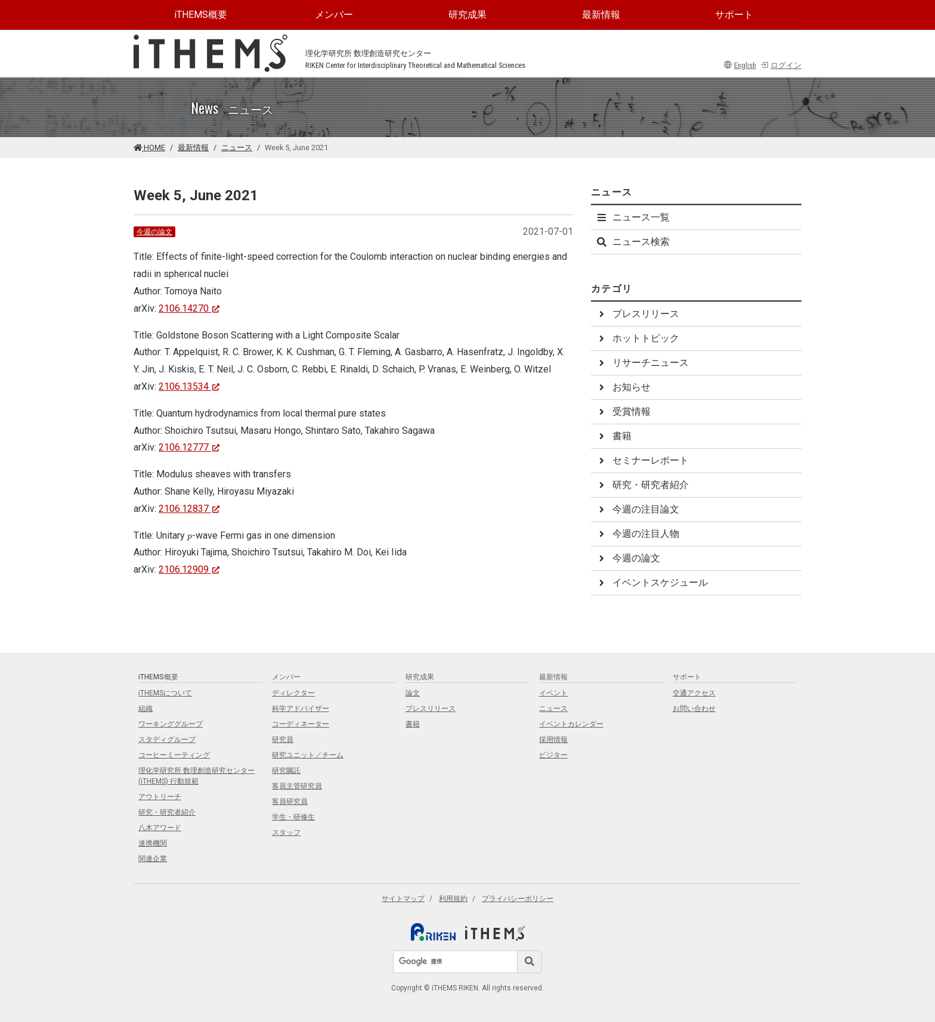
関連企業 (152, 859)
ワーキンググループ (170, 724)
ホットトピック (637, 338)
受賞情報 (623, 411)
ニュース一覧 (633, 217)
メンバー (334, 14)
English (740, 65)
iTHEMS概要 (200, 14)
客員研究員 (290, 801)
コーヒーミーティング (174, 755)
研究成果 (467, 14)
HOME (149, 147)
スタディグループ (167, 739)
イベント (553, 693)
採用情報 (553, 739)
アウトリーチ (159, 797)
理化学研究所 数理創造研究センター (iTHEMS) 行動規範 (196, 775)
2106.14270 (189, 308)
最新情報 (601, 14)
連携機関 (152, 843)
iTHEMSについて (165, 693)
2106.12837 (189, 508)
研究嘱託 (286, 770)
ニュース (236, 147)
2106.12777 (189, 447)
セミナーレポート (642, 460)
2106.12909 (189, 569)
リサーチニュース (642, 362)
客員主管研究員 (297, 786)
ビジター (553, 755)
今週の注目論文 (637, 509)
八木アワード (159, 828)
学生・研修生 (293, 817)
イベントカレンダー (571, 724)
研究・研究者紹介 (642, 484)
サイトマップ (403, 898)
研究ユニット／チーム (307, 755)
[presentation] (189, 537)
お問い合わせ (694, 708)
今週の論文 (154, 232)
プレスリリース (637, 313)
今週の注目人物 (637, 533)
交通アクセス (694, 693)
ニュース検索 (633, 241)
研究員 (282, 739)
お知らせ (623, 387)
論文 (412, 693)
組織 (145, 708)
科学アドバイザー (300, 708)
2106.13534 (189, 386)
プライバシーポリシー (517, 898)
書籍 (613, 436)
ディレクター (293, 693)
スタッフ (286, 832)
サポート (734, 14)
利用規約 (453, 898)
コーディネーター (300, 724)
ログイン (780, 65)
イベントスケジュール (652, 582)
